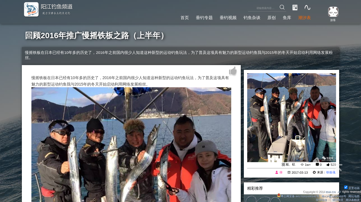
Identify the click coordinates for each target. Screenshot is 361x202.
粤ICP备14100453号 (333, 196)
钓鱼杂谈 (248, 17)
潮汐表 (304, 17)
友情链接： (322, 199)
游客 (331, 19)
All (339, 191)
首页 (176, 17)
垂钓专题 (197, 17)
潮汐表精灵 (352, 199)
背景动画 (351, 187)
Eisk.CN (330, 191)
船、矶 (290, 164)
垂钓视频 (223, 17)
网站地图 (353, 196)
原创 (268, 17)
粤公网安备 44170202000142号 (296, 196)
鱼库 (285, 17)
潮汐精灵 (337, 199)
